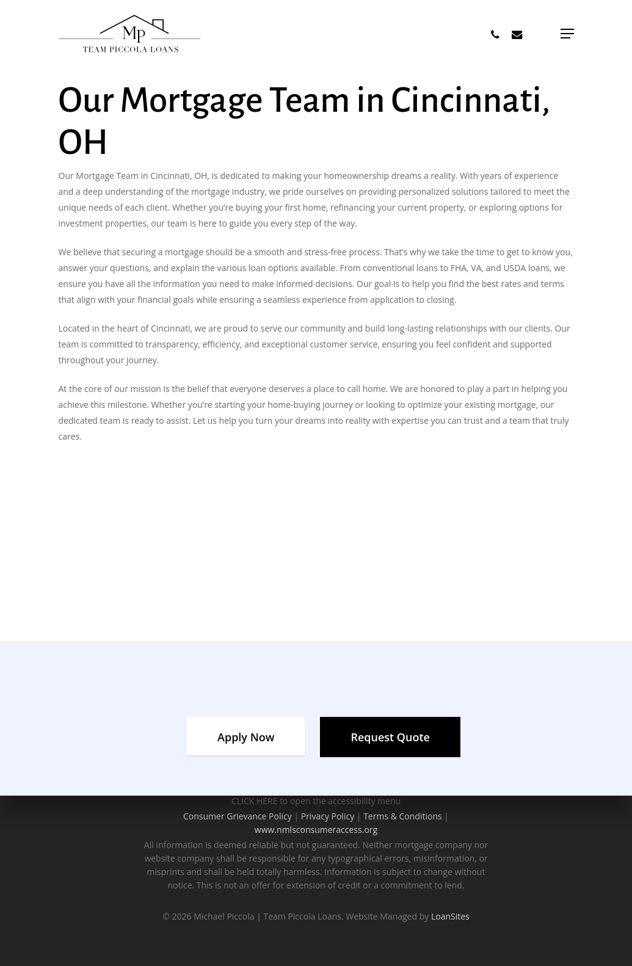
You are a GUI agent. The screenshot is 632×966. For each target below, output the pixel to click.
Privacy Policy (327, 816)
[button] (567, 33)
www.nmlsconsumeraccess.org (316, 829)
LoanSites (450, 916)
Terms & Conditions (402, 816)
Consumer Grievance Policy (237, 816)
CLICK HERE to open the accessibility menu (316, 801)
